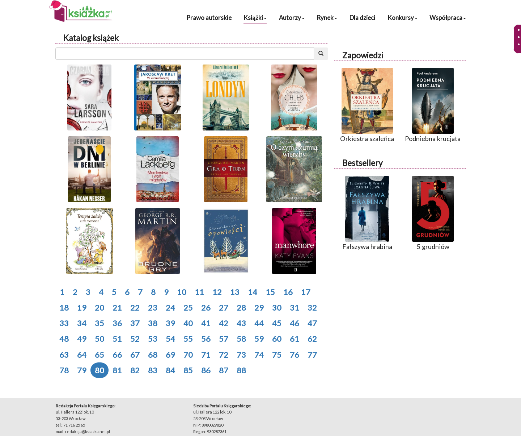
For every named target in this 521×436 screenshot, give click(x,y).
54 (170, 339)
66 (117, 355)
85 (188, 370)
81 (117, 370)
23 (152, 307)
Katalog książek (91, 38)
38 (152, 323)
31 (294, 307)
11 (199, 292)
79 (81, 370)
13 (235, 292)
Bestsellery (362, 163)
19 (81, 307)
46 (294, 323)
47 (312, 323)
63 (64, 355)
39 (170, 323)
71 (206, 355)
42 (223, 323)
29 (259, 307)
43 (241, 323)
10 (181, 292)
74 (259, 355)
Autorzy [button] (292, 17)
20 (99, 307)
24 (170, 307)
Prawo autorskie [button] (209, 17)
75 (276, 355)
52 (135, 339)
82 (135, 370)
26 (206, 307)
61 (294, 339)
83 (152, 370)
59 (259, 339)
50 (99, 339)
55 (188, 339)
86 (206, 370)
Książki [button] (255, 17)
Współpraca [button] (447, 17)
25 (188, 307)
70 (188, 355)
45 (276, 323)
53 (152, 339)
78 (64, 370)
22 (135, 307)
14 (252, 292)
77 (312, 355)
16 (288, 292)
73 (241, 355)
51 (117, 339)
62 (312, 339)
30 (276, 307)
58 (241, 339)
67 (135, 355)
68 (152, 355)
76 (294, 355)
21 (117, 307)
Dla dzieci (362, 17)
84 (170, 370)
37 (135, 323)
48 (64, 339)
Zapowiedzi (362, 55)
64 (81, 355)
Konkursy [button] (402, 17)
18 (64, 307)
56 (206, 339)
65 (99, 355)
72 (223, 355)
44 (259, 323)
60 (276, 339)
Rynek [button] (327, 17)
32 (312, 307)
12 (217, 292)
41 (206, 323)
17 (305, 292)
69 (170, 355)
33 (64, 323)
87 (223, 370)
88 (241, 370)
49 (81, 339)
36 (117, 323)
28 (241, 307)
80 (99, 370)
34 (81, 323)
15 (270, 292)
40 (188, 323)
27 (223, 307)
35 (99, 323)
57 (223, 339)
